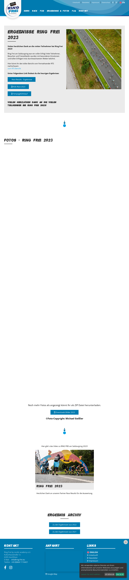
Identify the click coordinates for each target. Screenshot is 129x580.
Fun (42, 11)
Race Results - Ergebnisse (21, 79)
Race (34, 11)
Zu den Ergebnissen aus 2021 (65, 532)
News (26, 11)
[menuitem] (26, 11)
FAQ (74, 11)
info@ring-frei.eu (18, 559)
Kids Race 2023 (18, 86)
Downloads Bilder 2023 (64, 413)
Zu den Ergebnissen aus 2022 (65, 525)
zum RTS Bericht (14, 68)
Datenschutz (106, 2)
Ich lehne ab (109, 574)
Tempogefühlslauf (19, 94)
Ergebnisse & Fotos (58, 11)
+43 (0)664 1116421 (19, 562)
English (92, 552)
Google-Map (51, 574)
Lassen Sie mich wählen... (91, 574)
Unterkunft (76, 2)
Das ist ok (119, 574)
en (122, 2)
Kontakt (83, 11)
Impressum (95, 2)
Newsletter (85, 2)
